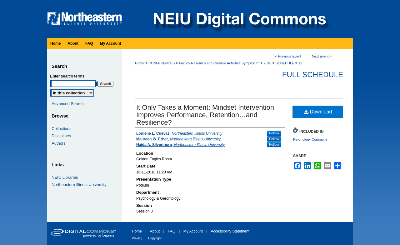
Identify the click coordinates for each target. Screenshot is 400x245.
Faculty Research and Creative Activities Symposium (219, 63)
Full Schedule (312, 74)
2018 (268, 63)
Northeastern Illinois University (79, 184)
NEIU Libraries (65, 177)
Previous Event (289, 56)
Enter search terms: (67, 76)
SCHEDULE (285, 63)
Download (318, 111)
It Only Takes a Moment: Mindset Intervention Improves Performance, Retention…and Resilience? (205, 114)
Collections (62, 128)
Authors (59, 143)
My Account (193, 231)
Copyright (155, 238)
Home (139, 63)
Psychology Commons (310, 139)
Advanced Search (68, 103)
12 (300, 63)
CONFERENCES (162, 63)
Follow (274, 133)
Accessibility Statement (230, 231)
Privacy (137, 238)
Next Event (320, 56)
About (155, 231)
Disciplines (61, 135)
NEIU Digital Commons (239, 19)
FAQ (171, 231)
